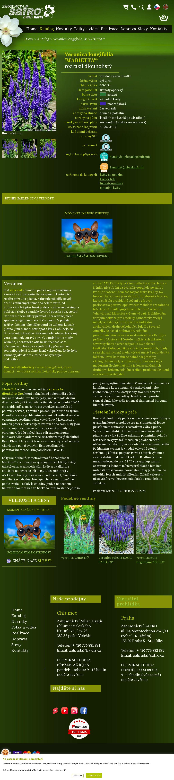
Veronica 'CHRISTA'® (75, 558)
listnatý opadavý (111, 183)
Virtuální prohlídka (128, 601)
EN (165, 6)
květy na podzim (111, 175)
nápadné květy (110, 188)
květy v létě (107, 179)
